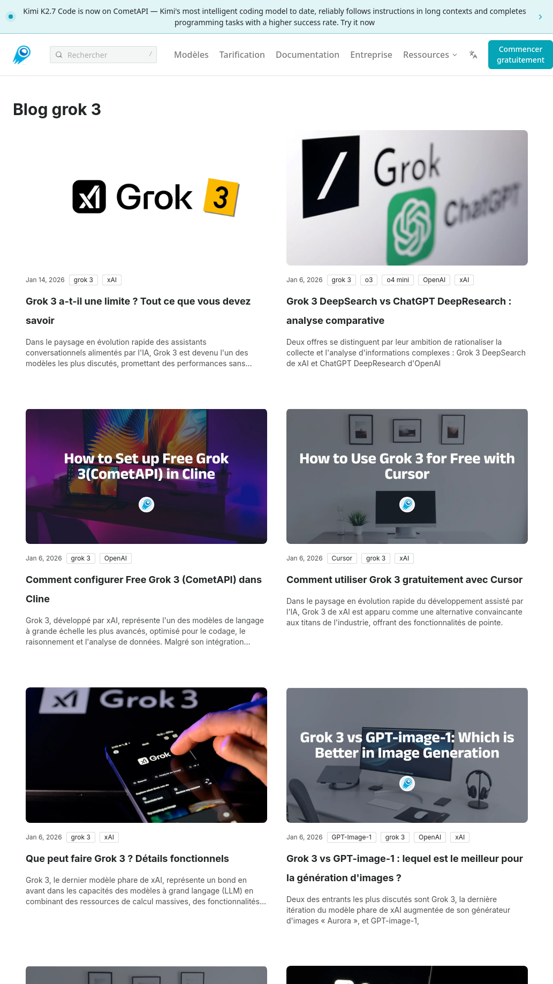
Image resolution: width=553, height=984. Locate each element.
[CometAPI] (23, 55)
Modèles (191, 54)
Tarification (242, 54)
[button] (83, 280)
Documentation (307, 54)
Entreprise (371, 54)
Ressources (430, 54)
